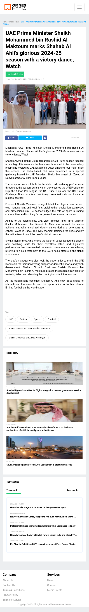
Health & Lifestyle (15, 74)
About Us (8, 580)
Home (5, 22)
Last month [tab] (72, 490)
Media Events (54, 590)
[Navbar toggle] (79, 7)
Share (11, 137)
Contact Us (9, 585)
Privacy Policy (10, 594)
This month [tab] (11, 490)
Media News (14, 22)
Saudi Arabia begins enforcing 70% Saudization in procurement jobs (39, 465)
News (50, 580)
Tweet (30, 137)
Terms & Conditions (14, 590)
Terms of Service (12, 599)
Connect (52, 585)
